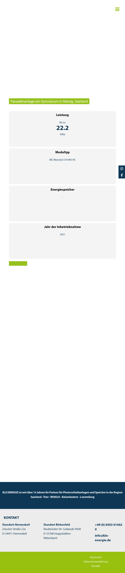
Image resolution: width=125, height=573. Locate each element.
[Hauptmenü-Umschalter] (117, 9)
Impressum (96, 557)
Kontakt (95, 565)
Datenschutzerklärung (96, 561)
